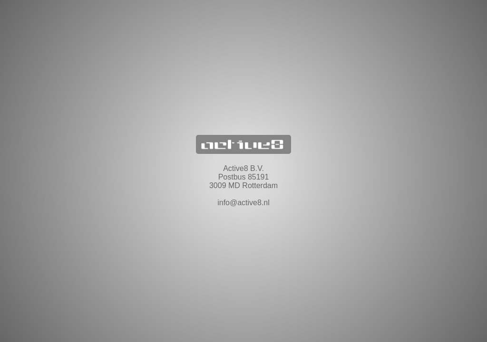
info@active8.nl (243, 203)
